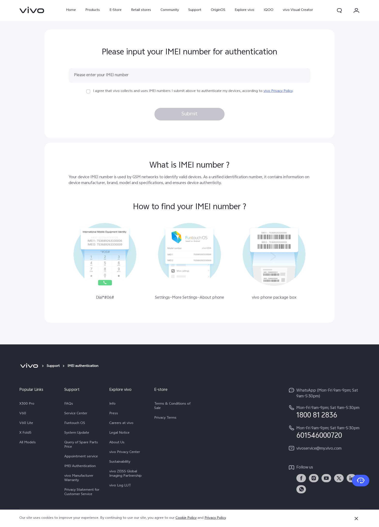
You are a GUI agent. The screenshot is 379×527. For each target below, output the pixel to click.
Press (113, 414)
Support (194, 10)
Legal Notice (119, 433)
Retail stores (141, 10)
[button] (339, 10)
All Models (27, 443)
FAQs (68, 404)
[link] (31, 10)
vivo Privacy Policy (277, 91)
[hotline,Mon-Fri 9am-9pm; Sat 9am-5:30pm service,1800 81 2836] (324, 412)
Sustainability (119, 462)
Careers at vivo (121, 423)
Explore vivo (244, 10)
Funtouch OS (74, 423)
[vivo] (29, 366)
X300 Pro (26, 404)
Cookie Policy (186, 518)
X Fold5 (25, 433)
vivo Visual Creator (298, 10)
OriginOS (218, 10)
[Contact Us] (360, 480)
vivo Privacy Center (124, 452)
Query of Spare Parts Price (81, 445)
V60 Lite (26, 423)
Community (169, 10)
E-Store (115, 10)
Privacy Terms (165, 418)
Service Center (75, 414)
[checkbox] (88, 91)
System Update (76, 433)
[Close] (356, 518)
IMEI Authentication (80, 466)
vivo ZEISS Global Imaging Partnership (125, 474)
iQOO (268, 10)
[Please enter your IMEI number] (189, 75)
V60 (22, 414)
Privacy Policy (215, 518)
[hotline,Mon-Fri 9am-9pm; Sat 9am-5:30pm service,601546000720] (324, 432)
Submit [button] (189, 114)
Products (92, 10)
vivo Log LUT (120, 486)
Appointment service (81, 457)
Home (71, 10)
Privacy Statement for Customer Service (81, 492)
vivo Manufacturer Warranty (78, 478)
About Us (116, 443)
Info (112, 404)
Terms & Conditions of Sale (172, 406)
